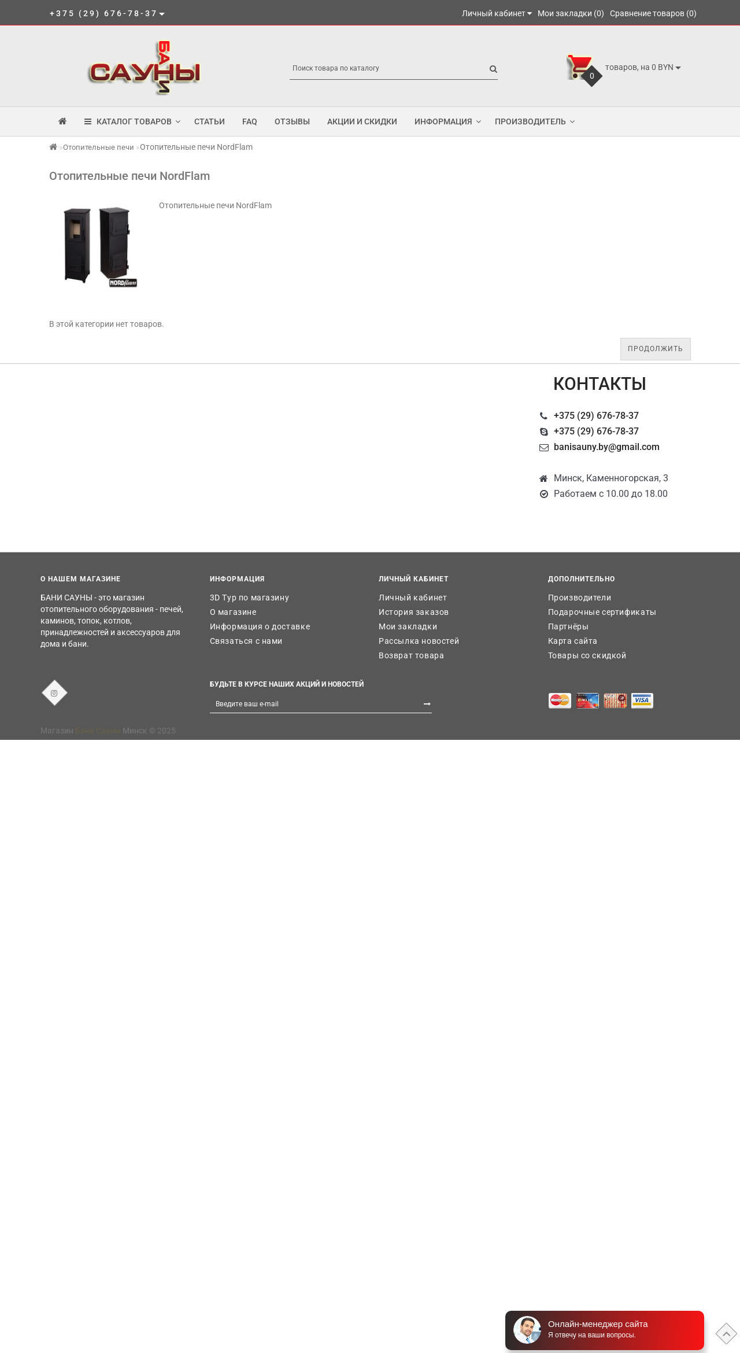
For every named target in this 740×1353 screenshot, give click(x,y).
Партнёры (568, 626)
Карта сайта (573, 641)
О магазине (233, 612)
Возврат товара (411, 655)
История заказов (414, 612)
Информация (448, 121)
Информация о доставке (260, 626)
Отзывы (292, 121)
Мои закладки (408, 626)
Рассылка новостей (419, 641)
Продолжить (655, 349)
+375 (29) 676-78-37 (596, 415)
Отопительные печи (98, 147)
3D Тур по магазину (250, 597)
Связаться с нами (246, 641)
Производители (580, 597)
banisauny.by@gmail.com (607, 446)
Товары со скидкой (587, 655)
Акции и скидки (362, 121)
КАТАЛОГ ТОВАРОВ (132, 121)
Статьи (209, 121)
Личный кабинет (413, 597)
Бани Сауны (98, 730)
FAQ (249, 121)
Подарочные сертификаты (602, 612)
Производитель (535, 121)
